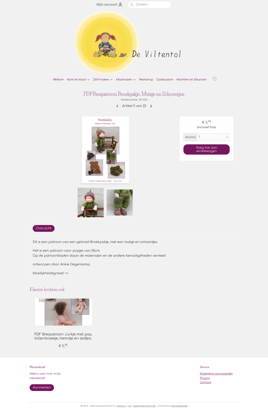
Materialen (126, 79)
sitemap (121, 406)
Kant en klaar (78, 79)
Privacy (205, 378)
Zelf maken (103, 79)
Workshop (146, 79)
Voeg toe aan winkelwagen (206, 149)
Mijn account (110, 4)
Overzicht (43, 228)
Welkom (58, 79)
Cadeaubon (164, 79)
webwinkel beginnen (144, 406)
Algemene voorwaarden (216, 373)
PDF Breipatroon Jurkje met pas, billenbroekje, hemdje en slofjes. (63, 336)
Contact (205, 382)
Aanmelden (42, 387)
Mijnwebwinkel (180, 406)
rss (129, 406)
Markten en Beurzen (191, 79)
